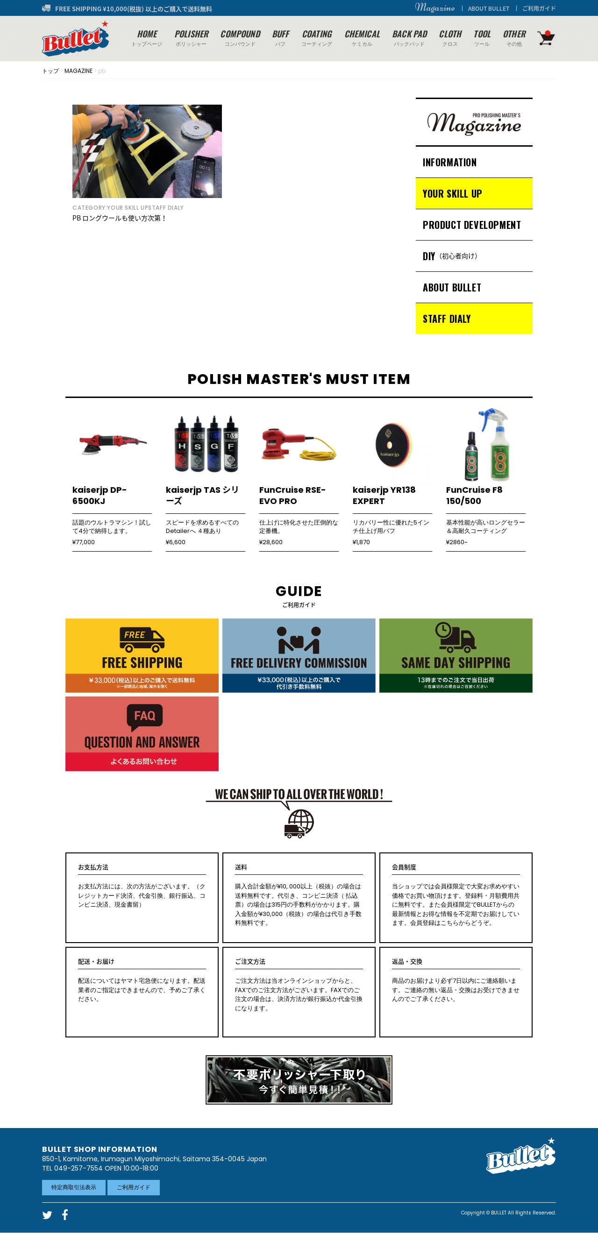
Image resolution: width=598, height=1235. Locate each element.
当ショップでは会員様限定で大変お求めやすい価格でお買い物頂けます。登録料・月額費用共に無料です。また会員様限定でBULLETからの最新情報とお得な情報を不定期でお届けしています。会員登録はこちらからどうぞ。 (456, 895)
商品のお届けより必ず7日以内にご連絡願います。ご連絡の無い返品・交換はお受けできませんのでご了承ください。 (456, 980)
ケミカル (362, 38)
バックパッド (409, 38)
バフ (280, 38)
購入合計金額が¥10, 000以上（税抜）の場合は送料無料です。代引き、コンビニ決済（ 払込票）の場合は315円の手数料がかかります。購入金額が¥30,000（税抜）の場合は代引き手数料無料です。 (299, 895)
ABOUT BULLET (488, 8)
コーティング (316, 38)
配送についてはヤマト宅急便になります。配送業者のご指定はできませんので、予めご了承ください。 (142, 980)
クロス (450, 38)
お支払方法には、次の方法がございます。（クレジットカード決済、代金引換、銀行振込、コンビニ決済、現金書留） (142, 886)
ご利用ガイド (539, 8)
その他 (514, 38)
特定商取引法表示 (73, 1187)
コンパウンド (239, 38)
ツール (482, 38)
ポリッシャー (191, 38)
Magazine (435, 7)
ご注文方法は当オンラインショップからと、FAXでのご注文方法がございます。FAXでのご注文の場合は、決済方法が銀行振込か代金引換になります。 (299, 985)
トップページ (146, 38)
